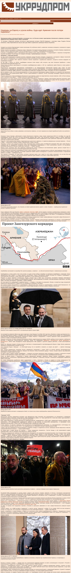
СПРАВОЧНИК (16, 18)
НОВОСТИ (2, 18)
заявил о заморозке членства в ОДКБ (29, 212)
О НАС (20, 18)
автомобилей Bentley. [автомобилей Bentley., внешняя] (44, 501)
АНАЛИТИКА (6, 18)
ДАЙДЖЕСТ (11, 18)
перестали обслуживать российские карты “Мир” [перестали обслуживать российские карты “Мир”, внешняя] (24, 504)
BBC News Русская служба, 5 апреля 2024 (17, 34)
